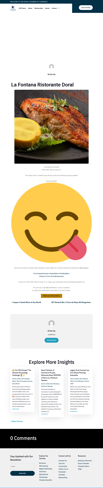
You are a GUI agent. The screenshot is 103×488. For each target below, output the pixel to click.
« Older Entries (16, 421)
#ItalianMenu (54, 274)
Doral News (16, 384)
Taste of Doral (60, 54)
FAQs (80, 469)
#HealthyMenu (64, 274)
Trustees (84, 54)
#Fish (48, 276)
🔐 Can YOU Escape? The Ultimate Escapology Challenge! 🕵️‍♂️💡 (21, 372)
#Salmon (42, 276)
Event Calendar (83, 463)
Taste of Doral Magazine (73, 54)
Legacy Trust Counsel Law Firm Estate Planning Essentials (79, 372)
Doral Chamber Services (24, 381)
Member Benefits (45, 480)
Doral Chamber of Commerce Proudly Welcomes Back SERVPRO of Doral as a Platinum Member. (51, 375)
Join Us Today (85, 7)
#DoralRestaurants (57, 276)
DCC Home (22, 8)
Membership (38, 8)
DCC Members (50, 54)
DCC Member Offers (38, 54)
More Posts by (51, 340)
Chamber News (83, 466)
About (30, 8)
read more (15, 409)
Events (47, 8)
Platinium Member (47, 386)
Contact (54, 8)
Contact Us (63, 461)
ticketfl (20, 54)
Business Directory (85, 461)
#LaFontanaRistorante (41, 274)
